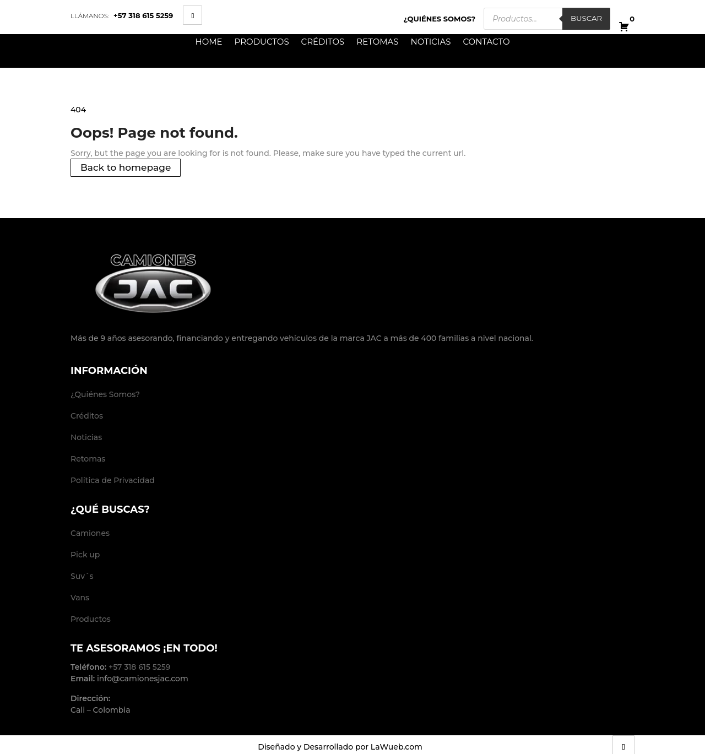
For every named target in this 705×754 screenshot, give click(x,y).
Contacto (486, 42)
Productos (262, 42)
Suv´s (81, 576)
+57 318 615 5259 (143, 15)
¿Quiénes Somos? (440, 18)
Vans (79, 598)
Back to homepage (125, 167)
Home (208, 42)
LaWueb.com (396, 747)
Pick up (85, 555)
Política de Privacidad (112, 480)
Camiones (90, 533)
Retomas (377, 42)
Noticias (431, 42)
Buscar (586, 18)
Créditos (323, 42)
